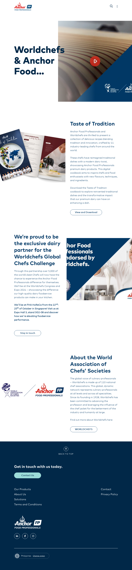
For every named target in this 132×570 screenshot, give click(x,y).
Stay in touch (27, 333)
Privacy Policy (109, 494)
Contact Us (27, 475)
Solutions (20, 499)
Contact (106, 489)
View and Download (86, 212)
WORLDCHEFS (84, 429)
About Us (20, 494)
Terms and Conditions (28, 504)
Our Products (22, 489)
